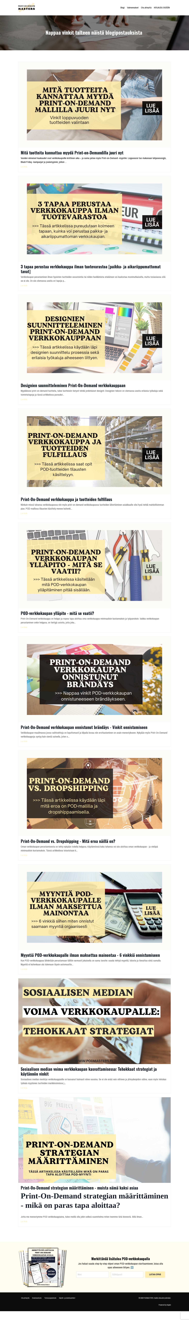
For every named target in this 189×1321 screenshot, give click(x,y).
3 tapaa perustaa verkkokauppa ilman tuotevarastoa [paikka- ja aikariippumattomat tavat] (77, 269)
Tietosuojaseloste (50, 1308)
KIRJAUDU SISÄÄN (162, 7)
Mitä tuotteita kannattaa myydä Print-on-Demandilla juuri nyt (76, 152)
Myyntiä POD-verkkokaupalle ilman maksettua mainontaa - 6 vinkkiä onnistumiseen (82, 961)
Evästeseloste (36, 1308)
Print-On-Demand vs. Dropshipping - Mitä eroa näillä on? (71, 844)
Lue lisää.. (24, 167)
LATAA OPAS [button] (155, 1284)
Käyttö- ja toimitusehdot (67, 1308)
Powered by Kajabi (165, 1315)
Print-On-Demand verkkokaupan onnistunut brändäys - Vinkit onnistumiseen (89, 729)
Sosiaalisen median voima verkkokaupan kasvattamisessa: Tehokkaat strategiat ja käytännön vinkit (94, 1080)
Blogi (122, 7)
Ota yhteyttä (146, 7)
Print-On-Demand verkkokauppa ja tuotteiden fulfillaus (70, 501)
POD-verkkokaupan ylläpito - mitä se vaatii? (60, 615)
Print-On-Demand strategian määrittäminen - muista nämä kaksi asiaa (83, 1197)
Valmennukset (133, 7)
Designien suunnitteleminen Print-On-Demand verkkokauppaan (77, 386)
